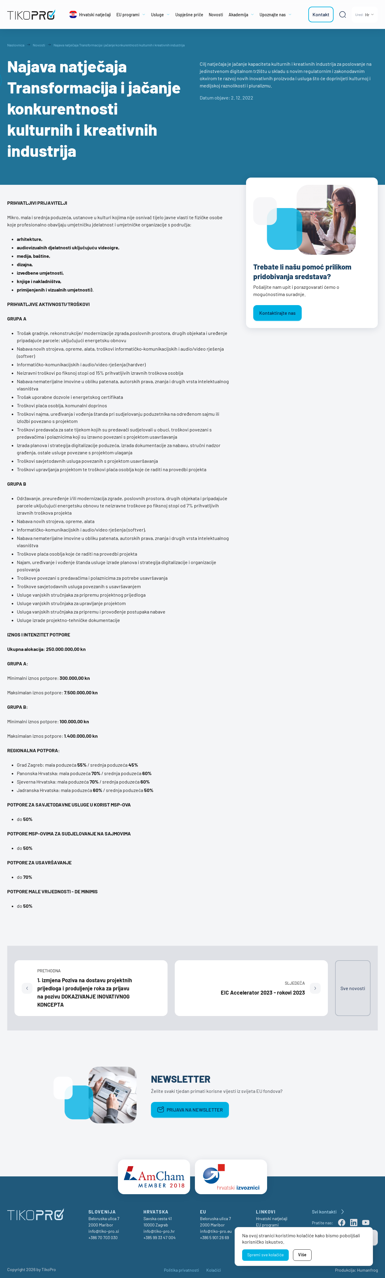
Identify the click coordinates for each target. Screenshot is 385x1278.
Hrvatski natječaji (272, 1215)
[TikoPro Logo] (31, 14)
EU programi (267, 1222)
